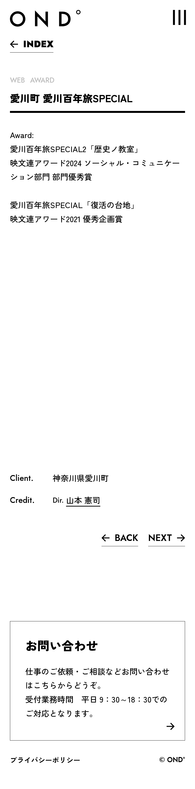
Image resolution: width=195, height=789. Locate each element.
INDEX (31, 44)
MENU (175, 17)
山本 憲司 (83, 500)
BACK (120, 537)
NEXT (166, 537)
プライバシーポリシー (45, 760)
